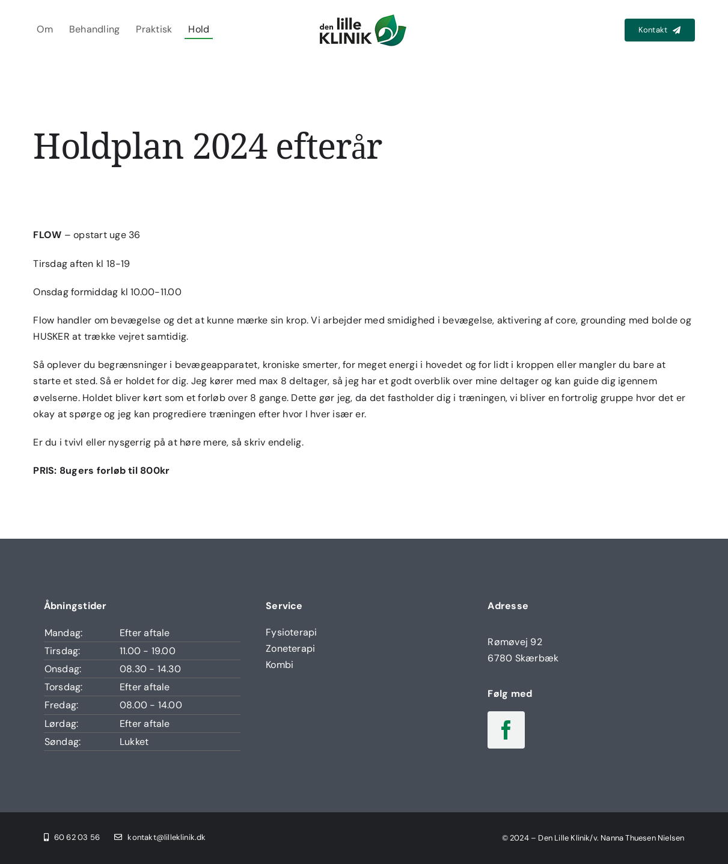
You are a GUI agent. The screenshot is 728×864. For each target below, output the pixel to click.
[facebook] (506, 730)
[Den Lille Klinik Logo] (364, 16)
